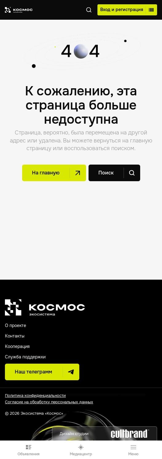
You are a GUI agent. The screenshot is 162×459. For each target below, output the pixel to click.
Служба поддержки (25, 357)
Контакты (15, 336)
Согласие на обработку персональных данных (49, 402)
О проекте (15, 325)
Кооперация (17, 346)
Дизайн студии (104, 433)
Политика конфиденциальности (35, 395)
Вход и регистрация (127, 10)
